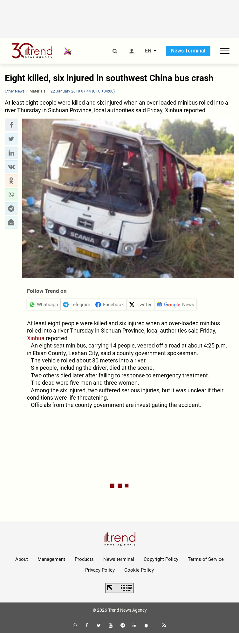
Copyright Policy (161, 559)
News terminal (118, 559)
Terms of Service (206, 559)
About (21, 559)
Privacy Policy (100, 570)
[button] (11, 125)
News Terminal (188, 51)
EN (148, 50)
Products (84, 559)
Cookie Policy (139, 570)
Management (51, 559)
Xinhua (35, 338)
